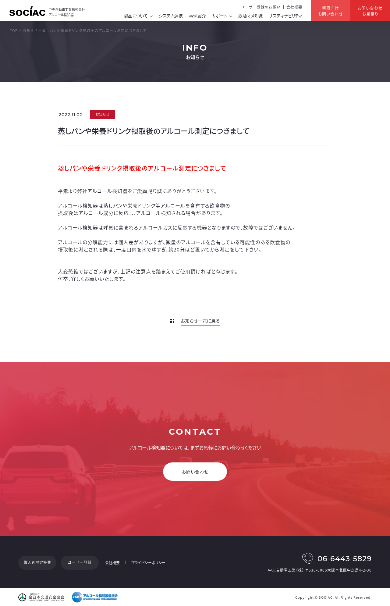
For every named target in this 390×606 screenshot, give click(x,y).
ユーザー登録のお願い (260, 7)
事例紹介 (197, 15)
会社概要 (294, 7)
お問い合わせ (195, 472)
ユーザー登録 (80, 562)
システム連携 (171, 15)
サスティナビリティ (285, 15)
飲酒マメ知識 (250, 15)
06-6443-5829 (344, 558)
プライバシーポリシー (148, 562)
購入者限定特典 (37, 562)
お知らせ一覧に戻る (200, 320)
